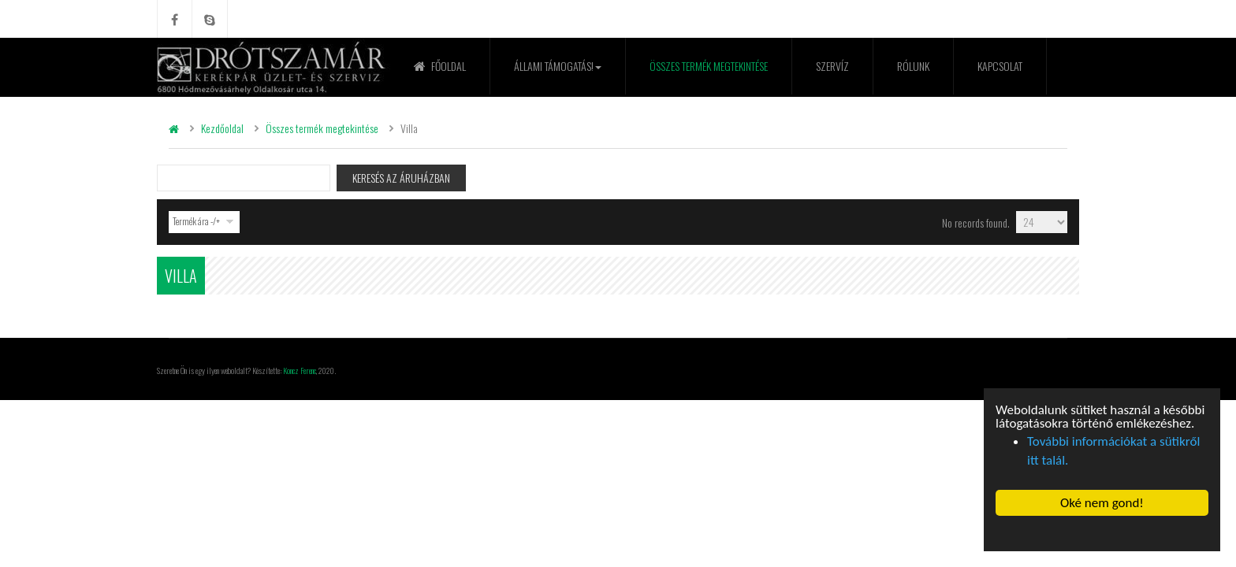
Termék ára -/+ (196, 221)
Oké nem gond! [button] (1102, 503)
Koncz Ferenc (299, 370)
